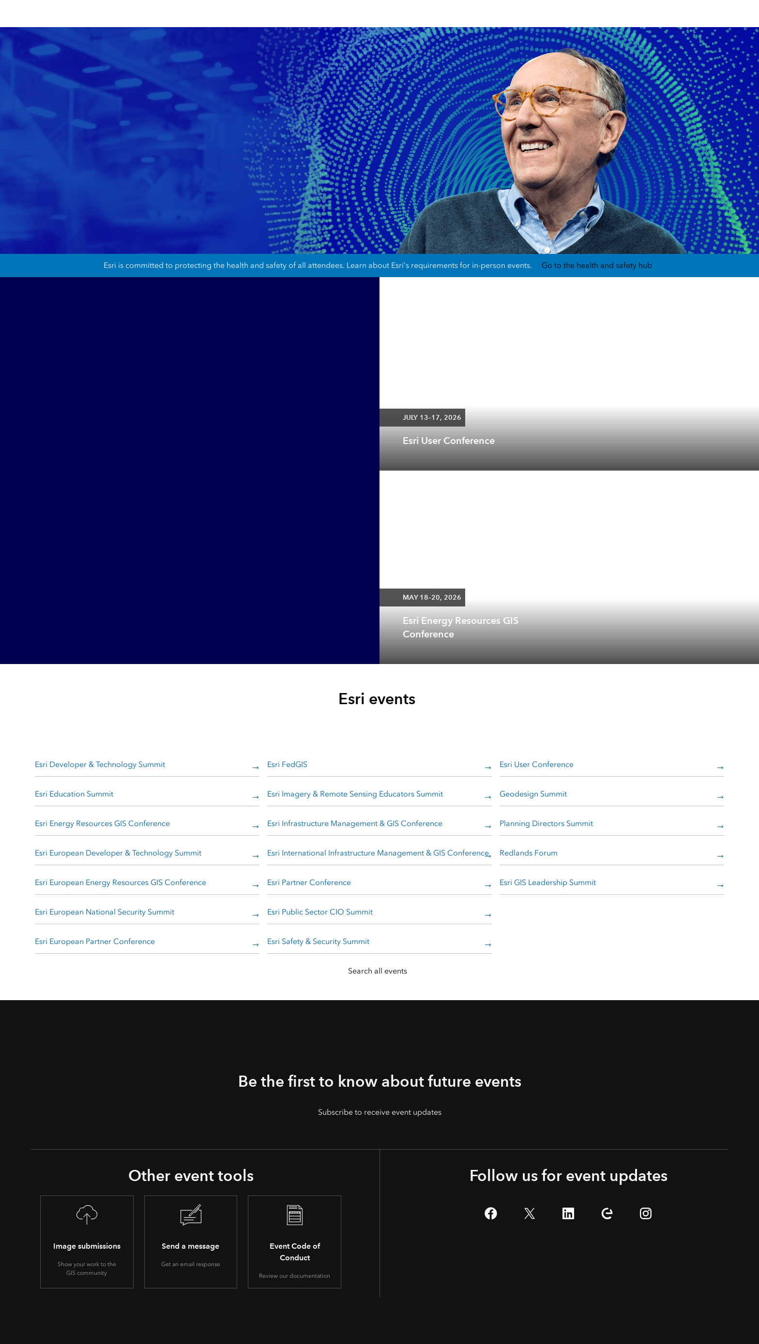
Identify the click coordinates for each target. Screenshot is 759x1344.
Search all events (377, 970)
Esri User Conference (537, 764)
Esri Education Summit (74, 793)
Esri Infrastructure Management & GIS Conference (354, 823)
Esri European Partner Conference (95, 941)
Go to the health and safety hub (597, 265)
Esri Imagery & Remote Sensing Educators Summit (355, 793)
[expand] (744, 456)
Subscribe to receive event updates (379, 1112)
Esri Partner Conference (309, 882)
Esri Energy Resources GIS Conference (102, 823)
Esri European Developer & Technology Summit (118, 852)
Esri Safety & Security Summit (318, 941)
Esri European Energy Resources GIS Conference (120, 882)
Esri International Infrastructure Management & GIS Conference (378, 852)
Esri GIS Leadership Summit (548, 882)
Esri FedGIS (287, 764)
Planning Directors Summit (546, 823)
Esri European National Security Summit (104, 911)
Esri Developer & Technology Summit (100, 764)
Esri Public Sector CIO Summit (320, 911)
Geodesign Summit (533, 793)
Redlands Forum (529, 852)
